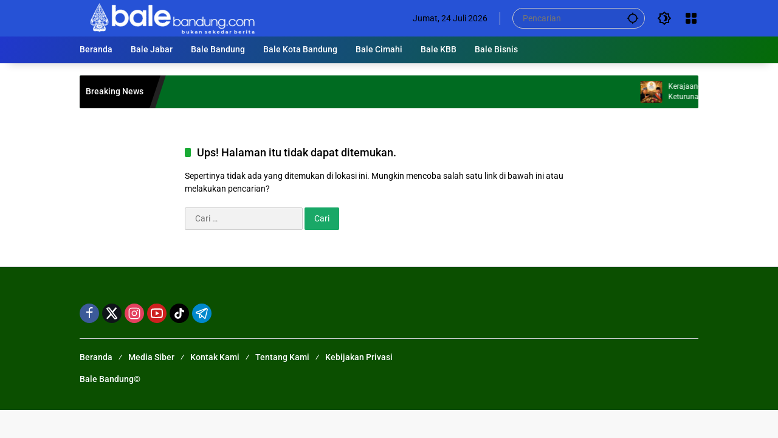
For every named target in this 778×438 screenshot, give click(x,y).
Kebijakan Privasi (359, 357)
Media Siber (151, 357)
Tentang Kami (282, 357)
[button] (633, 18)
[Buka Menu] (691, 18)
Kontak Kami (214, 357)
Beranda (96, 357)
